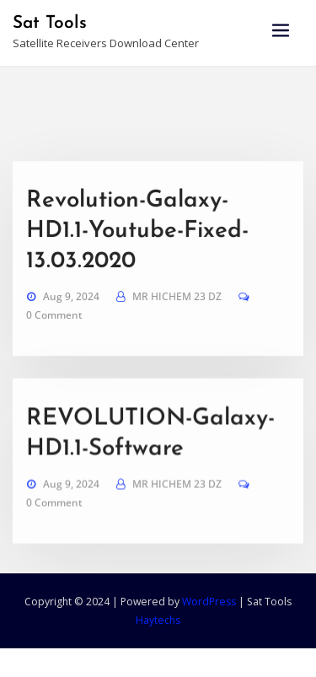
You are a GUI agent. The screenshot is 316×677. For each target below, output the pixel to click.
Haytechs (158, 620)
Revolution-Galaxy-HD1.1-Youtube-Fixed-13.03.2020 (137, 264)
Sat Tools (50, 23)
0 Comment (54, 348)
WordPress (209, 601)
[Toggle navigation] (280, 30)
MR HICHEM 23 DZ (177, 329)
